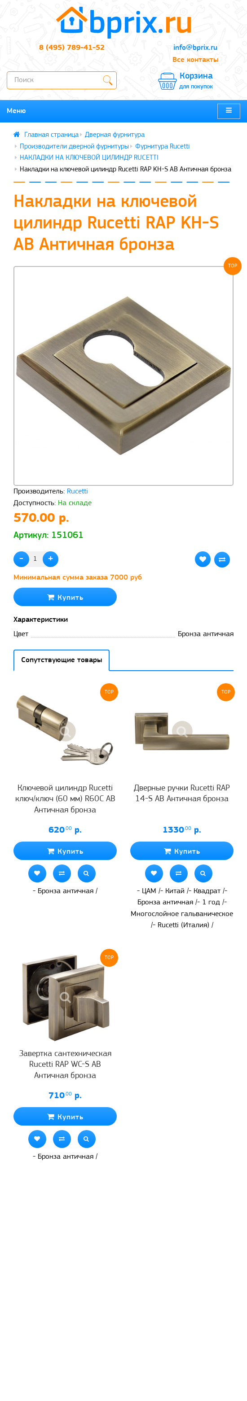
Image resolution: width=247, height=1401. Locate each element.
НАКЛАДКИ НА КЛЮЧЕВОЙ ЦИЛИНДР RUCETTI (89, 157)
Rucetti (77, 491)
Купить (65, 597)
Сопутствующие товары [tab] (61, 660)
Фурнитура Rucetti (162, 146)
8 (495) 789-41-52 (72, 48)
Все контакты (195, 60)
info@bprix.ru (195, 48)
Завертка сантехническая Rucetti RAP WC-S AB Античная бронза (65, 1065)
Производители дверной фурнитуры (74, 146)
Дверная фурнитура (115, 135)
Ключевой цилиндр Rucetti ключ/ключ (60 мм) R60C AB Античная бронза (65, 799)
